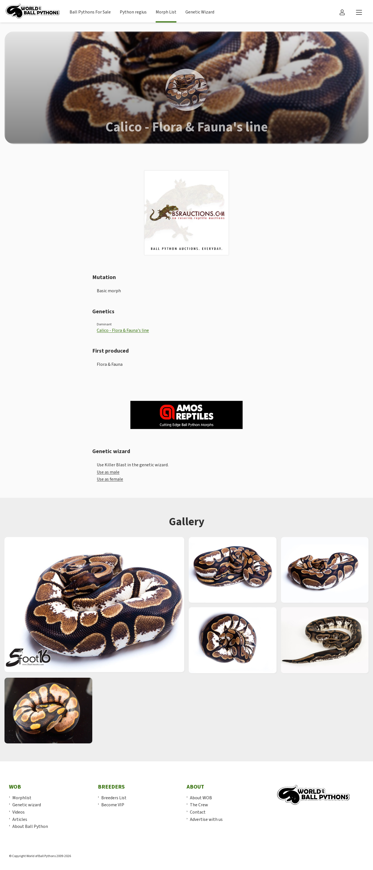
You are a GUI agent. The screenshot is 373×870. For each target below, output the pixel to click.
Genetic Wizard (199, 12)
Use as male (108, 472)
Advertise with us (206, 819)
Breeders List (113, 798)
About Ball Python (30, 826)
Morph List (166, 12)
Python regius (133, 12)
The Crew (199, 805)
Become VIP (112, 805)
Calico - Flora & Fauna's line (123, 330)
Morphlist (21, 798)
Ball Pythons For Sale (90, 12)
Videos (18, 812)
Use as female (110, 479)
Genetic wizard (26, 805)
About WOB (201, 798)
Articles (19, 819)
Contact (198, 812)
